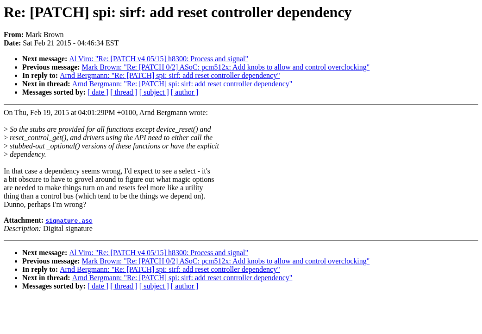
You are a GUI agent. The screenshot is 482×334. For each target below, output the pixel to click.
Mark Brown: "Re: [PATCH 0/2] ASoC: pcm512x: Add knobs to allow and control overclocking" (226, 67)
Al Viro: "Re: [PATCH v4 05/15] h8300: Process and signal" (158, 59)
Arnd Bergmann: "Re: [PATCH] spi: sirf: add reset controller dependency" (170, 75)
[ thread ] (124, 92)
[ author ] (185, 92)
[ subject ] (154, 92)
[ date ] (98, 92)
